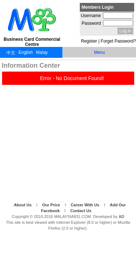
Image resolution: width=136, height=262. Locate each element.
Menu (99, 52)
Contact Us (80, 211)
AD (121, 216)
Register (89, 41)
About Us (23, 205)
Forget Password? (118, 41)
